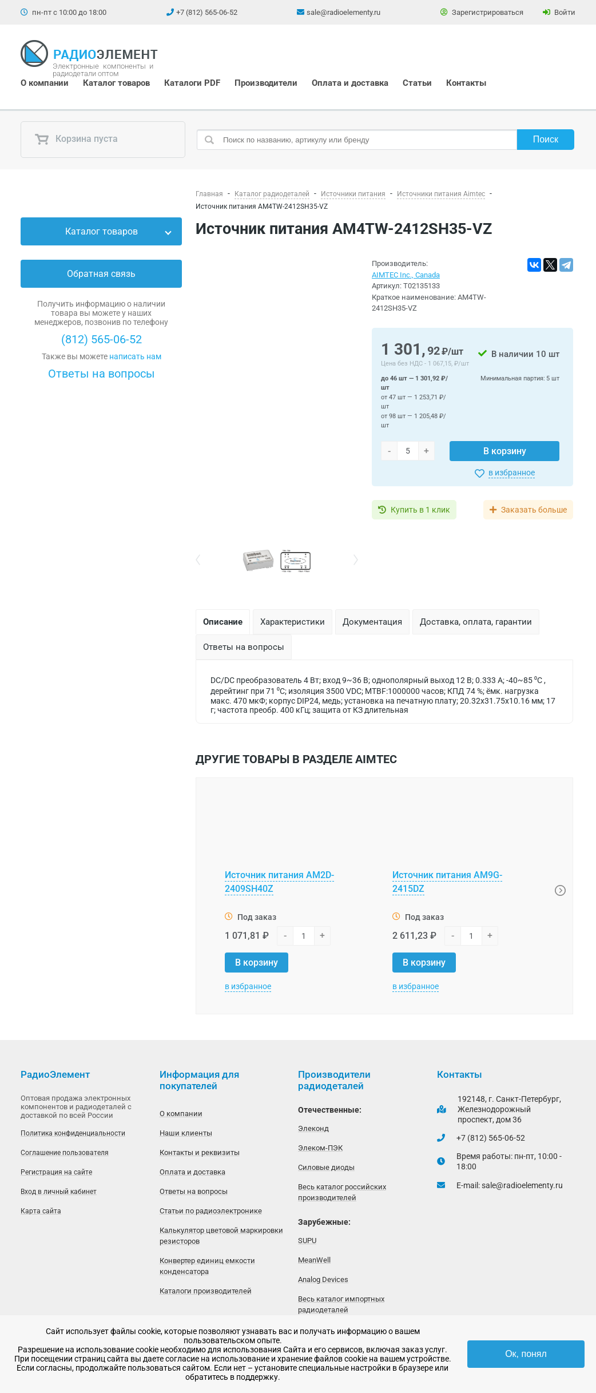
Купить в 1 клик (420, 509)
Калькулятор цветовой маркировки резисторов (221, 1235)
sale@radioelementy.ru (343, 12)
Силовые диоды (326, 1167)
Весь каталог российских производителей (342, 1192)
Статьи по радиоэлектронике (211, 1211)
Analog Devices (323, 1279)
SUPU (307, 1240)
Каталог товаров (116, 83)
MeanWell (314, 1260)
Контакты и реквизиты (200, 1152)
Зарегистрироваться (481, 12)
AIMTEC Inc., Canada (406, 275)
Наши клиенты (186, 1133)
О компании (45, 83)
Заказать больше (534, 509)
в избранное (511, 472)
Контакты (466, 83)
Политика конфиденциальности (73, 1133)
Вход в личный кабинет (59, 1192)
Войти (559, 12)
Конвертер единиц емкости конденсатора (207, 1266)
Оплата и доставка (350, 83)
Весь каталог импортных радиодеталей (341, 1304)
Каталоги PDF (192, 83)
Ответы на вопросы (101, 373)
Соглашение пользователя (65, 1153)
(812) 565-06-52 (101, 339)
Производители (266, 83)
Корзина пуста (76, 139)
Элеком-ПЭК (320, 1148)
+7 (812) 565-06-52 (206, 12)
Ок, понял (526, 1354)
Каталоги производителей (206, 1291)
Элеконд (313, 1128)
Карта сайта (41, 1211)
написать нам (135, 356)
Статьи (417, 83)
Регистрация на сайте (56, 1172)
